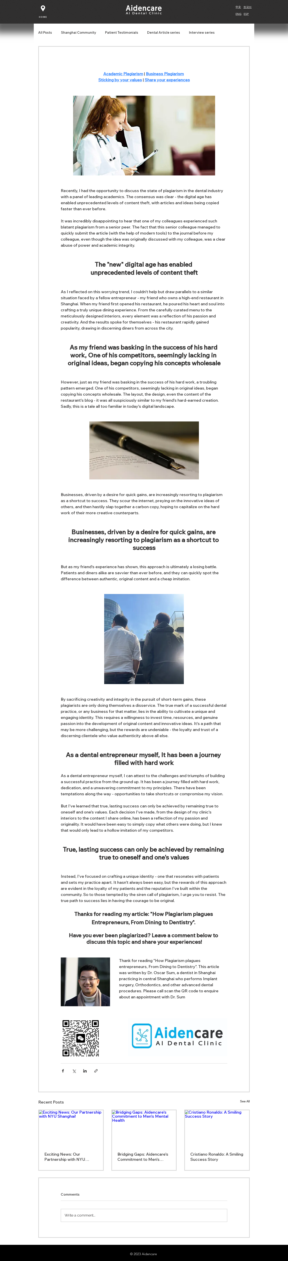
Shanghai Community (78, 33)
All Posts (45, 33)
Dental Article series (163, 33)
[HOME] (43, 16)
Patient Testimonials (121, 33)
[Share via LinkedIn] (85, 1071)
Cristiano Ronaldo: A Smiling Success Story (216, 1157)
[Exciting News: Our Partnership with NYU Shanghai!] (71, 1128)
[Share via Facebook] (63, 1071)
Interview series (202, 33)
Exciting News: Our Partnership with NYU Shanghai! (64, 1157)
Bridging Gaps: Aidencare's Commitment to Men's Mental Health (142, 1157)
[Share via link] (96, 1071)
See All (245, 1101)
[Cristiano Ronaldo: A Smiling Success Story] (217, 1128)
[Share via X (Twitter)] (74, 1071)
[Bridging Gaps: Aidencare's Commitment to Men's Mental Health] (144, 1128)
